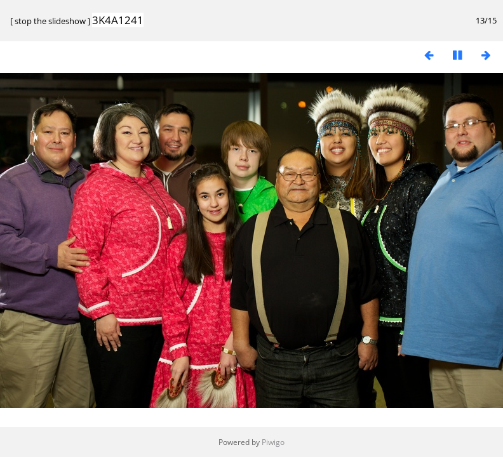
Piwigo (273, 442)
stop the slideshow (50, 21)
